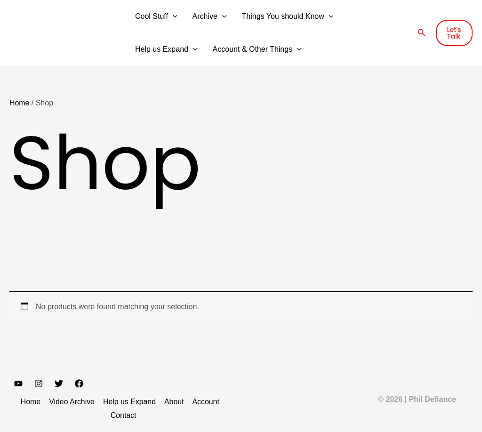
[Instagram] (38, 383)
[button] (172, 16)
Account (204, 402)
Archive (210, 16)
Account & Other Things (257, 49)
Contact (124, 415)
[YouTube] (18, 383)
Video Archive (72, 402)
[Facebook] (79, 383)
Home (19, 103)
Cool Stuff (156, 16)
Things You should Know (288, 16)
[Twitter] (59, 383)
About (173, 402)
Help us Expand (166, 49)
